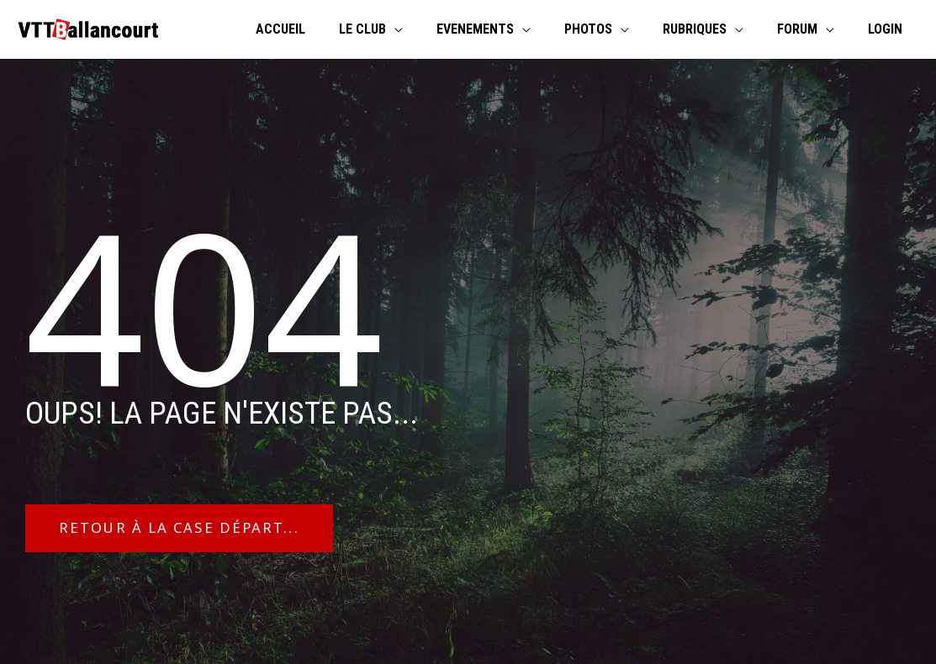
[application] (431, 29)
